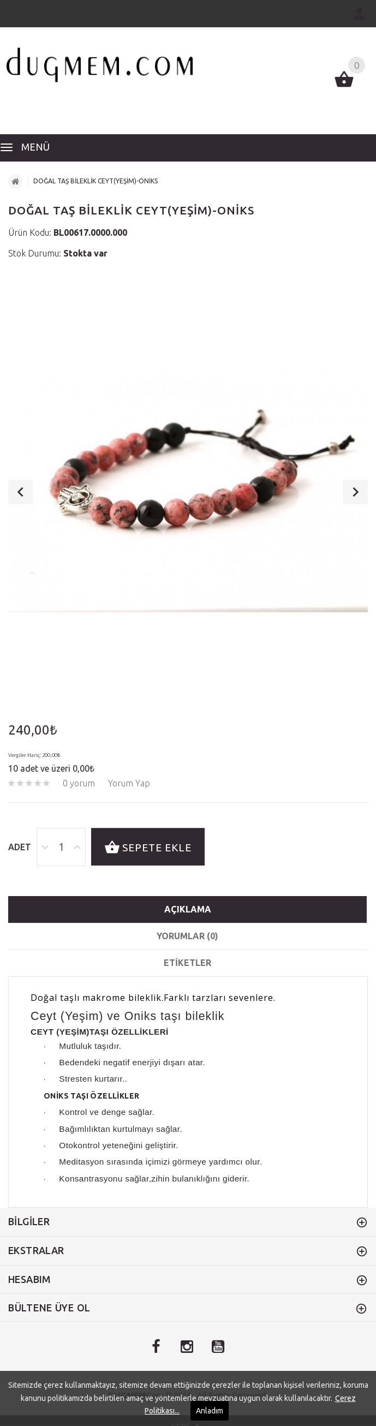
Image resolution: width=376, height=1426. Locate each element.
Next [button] (355, 492)
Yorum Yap (129, 783)
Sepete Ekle (148, 848)
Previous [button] (20, 492)
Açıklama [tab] (187, 909)
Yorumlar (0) (187, 936)
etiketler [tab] (187, 963)
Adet (19, 847)
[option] (188, 492)
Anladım (209, 1410)
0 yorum (79, 783)
